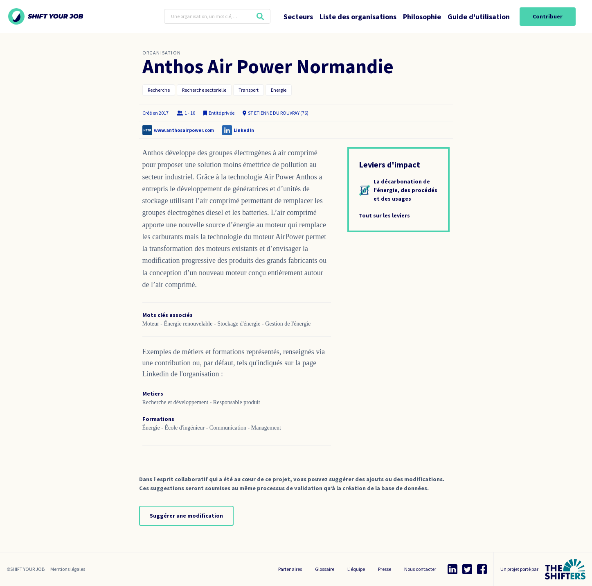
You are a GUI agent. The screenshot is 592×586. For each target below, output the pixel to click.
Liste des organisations (358, 16)
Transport (249, 90)
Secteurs (298, 16)
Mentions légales (67, 569)
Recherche (159, 90)
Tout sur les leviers (384, 215)
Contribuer (548, 16)
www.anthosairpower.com (184, 130)
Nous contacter (420, 569)
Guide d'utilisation (479, 16)
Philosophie (422, 16)
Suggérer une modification (186, 515)
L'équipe (356, 569)
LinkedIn (244, 130)
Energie (278, 90)
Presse (384, 569)
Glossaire (324, 569)
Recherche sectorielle (204, 90)
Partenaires (290, 569)
